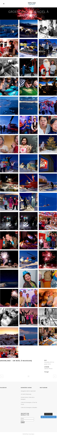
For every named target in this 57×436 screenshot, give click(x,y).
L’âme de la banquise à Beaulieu (29, 407)
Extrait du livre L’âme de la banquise (27, 398)
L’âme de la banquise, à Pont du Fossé (29, 403)
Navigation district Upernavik (28, 391)
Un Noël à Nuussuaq (26, 394)
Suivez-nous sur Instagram (48, 417)
